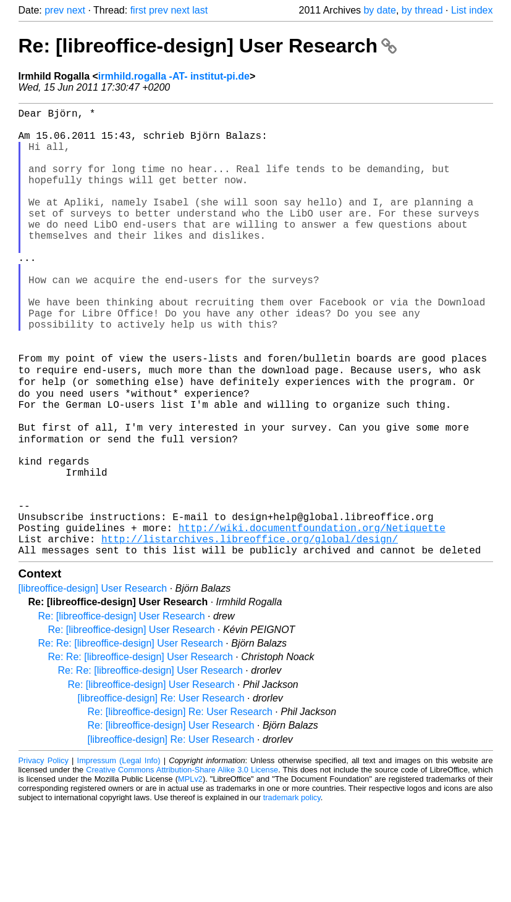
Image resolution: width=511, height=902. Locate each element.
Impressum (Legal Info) (119, 855)
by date (379, 10)
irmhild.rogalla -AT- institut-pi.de (174, 76)
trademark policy (292, 892)
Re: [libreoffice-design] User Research (208, 46)
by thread (422, 10)
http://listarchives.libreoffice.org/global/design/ (249, 631)
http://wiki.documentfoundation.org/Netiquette (312, 617)
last (200, 10)
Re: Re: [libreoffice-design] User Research (130, 738)
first (138, 10)
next (76, 10)
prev (54, 10)
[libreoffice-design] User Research (93, 683)
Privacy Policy (44, 855)
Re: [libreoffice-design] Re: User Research (180, 806)
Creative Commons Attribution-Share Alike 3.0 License (182, 864)
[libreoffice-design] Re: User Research (161, 793)
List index (472, 10)
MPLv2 (190, 874)
